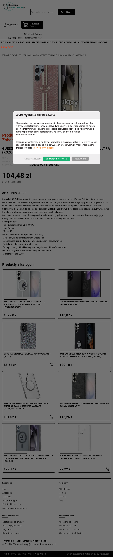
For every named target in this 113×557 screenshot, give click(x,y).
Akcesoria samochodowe (92, 42)
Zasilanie (25, 42)
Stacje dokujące (41, 42)
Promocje (7, 47)
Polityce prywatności (43, 147)
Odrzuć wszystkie (33, 158)
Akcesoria (13, 42)
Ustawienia (80, 158)
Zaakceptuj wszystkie (56, 158)
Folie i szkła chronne (64, 42)
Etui (3, 42)
